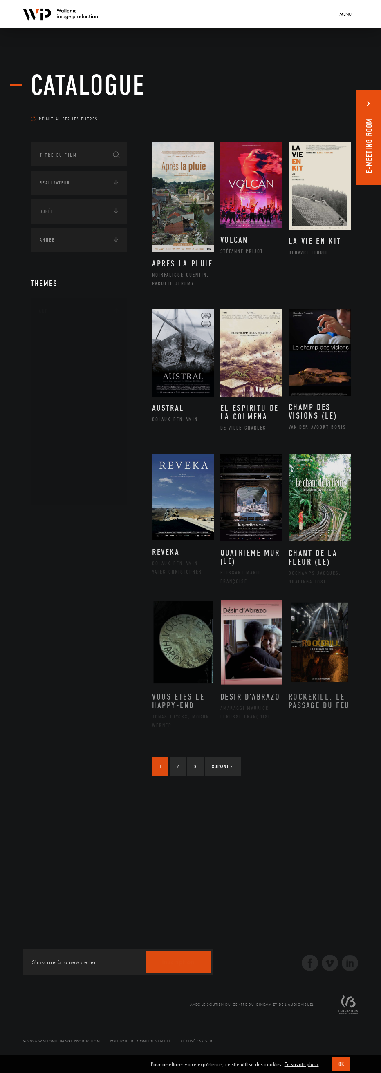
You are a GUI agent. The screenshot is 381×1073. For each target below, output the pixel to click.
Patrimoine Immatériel (78, 426)
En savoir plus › (302, 1064)
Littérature (62, 400)
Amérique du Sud (71, 569)
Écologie (50, 623)
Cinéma (57, 374)
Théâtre (57, 491)
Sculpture (61, 478)
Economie (51, 649)
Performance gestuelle (79, 452)
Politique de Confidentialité (140, 1041)
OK (341, 1064)
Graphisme (62, 387)
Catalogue (88, 85)
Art (43, 311)
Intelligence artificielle (73, 674)
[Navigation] (348, 14)
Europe (56, 596)
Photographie (66, 465)
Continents (53, 519)
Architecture (65, 335)
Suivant (222, 766)
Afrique (58, 543)
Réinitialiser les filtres (64, 119)
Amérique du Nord (73, 556)
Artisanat (61, 348)
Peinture (58, 439)
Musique (59, 413)
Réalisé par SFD (197, 1041)
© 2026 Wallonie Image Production (61, 1041)
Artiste (57, 361)
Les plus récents (321, 108)
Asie (53, 583)
